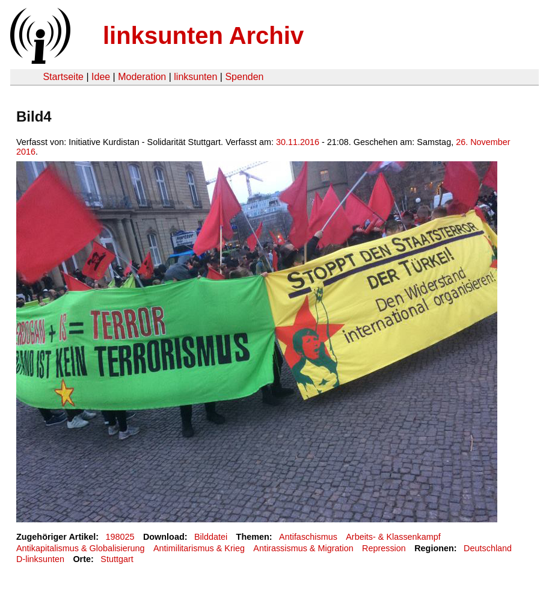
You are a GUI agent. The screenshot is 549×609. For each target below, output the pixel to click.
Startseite (63, 77)
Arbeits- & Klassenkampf (393, 537)
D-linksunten (40, 559)
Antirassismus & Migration (303, 548)
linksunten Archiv (203, 35)
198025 (120, 537)
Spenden (244, 77)
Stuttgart (116, 559)
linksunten (195, 77)
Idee (100, 77)
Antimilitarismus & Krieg (199, 548)
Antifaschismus (308, 537)
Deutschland (488, 548)
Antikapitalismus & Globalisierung (80, 548)
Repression (384, 548)
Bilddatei (210, 537)
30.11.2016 (297, 142)
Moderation (142, 77)
